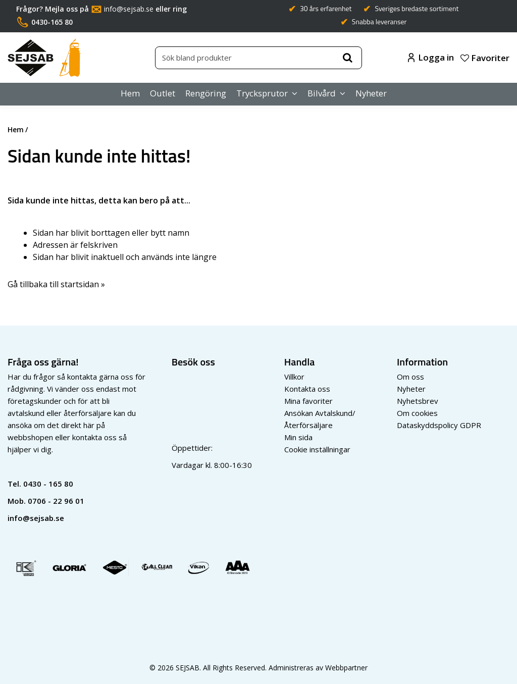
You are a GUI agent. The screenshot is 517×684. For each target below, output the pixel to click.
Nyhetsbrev (417, 401)
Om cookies (417, 413)
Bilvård (321, 93)
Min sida (298, 437)
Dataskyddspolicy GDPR (439, 425)
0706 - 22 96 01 (56, 501)
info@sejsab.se (128, 9)
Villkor (294, 377)
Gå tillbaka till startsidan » (56, 284)
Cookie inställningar (317, 449)
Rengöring (205, 93)
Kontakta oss (307, 389)
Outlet (162, 93)
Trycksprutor (262, 93)
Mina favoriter (308, 401)
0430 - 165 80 (48, 484)
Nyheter (371, 93)
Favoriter (484, 58)
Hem (130, 93)
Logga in (431, 57)
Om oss (410, 377)
